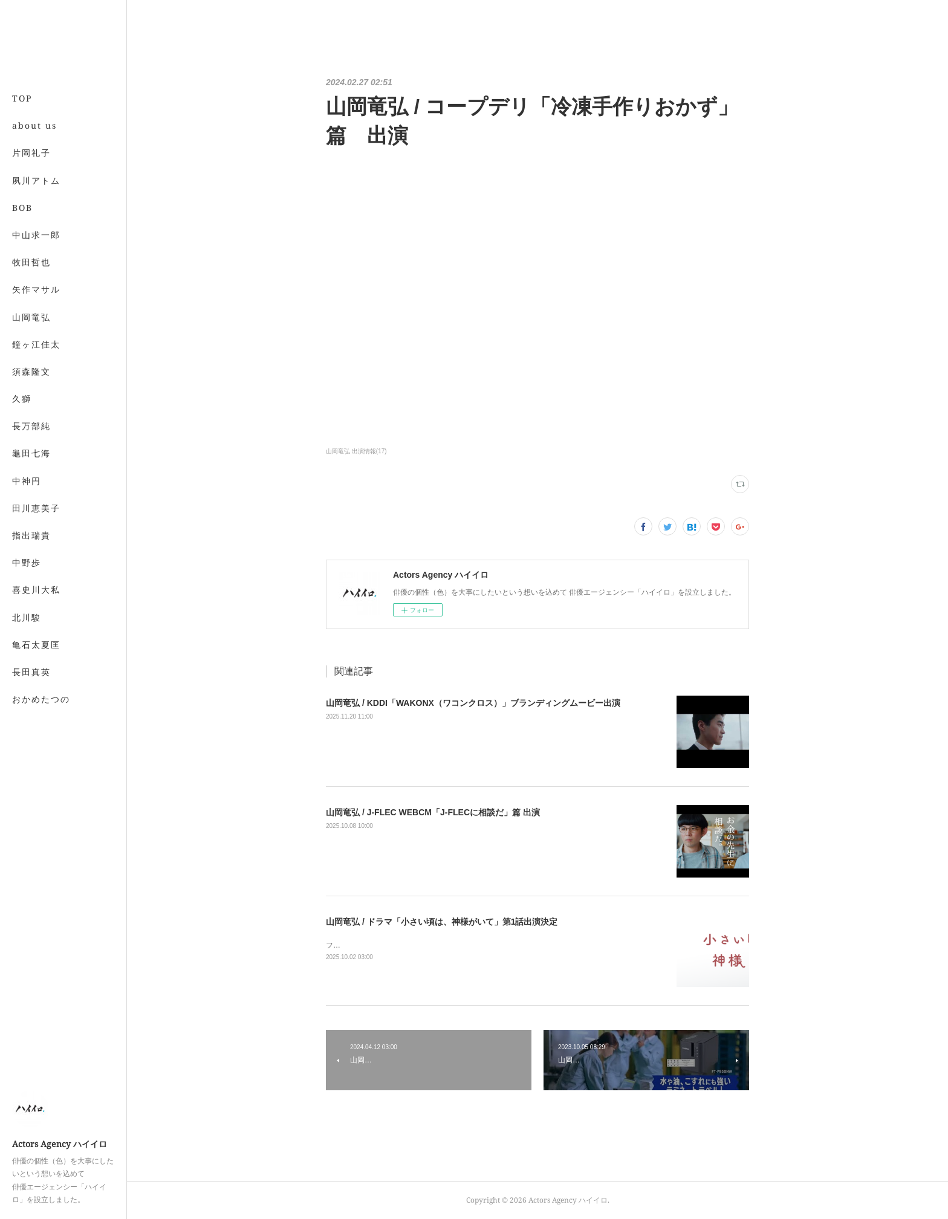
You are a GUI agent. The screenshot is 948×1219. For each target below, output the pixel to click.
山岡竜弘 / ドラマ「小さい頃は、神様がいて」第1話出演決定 (441, 921)
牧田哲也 (31, 262)
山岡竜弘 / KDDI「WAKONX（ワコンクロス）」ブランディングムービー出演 (473, 703)
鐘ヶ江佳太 (36, 344)
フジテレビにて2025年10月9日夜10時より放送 (402, 945)
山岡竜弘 (31, 317)
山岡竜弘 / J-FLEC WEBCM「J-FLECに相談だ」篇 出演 (433, 812)
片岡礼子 (31, 152)
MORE (27, 371)
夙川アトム (36, 180)
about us (34, 125)
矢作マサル (36, 289)
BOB (22, 207)
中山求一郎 (36, 235)
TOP (22, 98)
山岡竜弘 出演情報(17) (356, 451)
